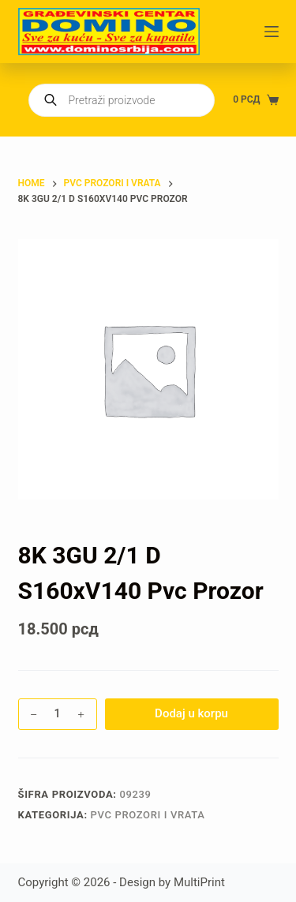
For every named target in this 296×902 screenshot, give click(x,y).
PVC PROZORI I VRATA (148, 815)
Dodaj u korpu (191, 713)
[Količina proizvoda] (57, 714)
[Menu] (271, 31)
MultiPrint (199, 882)
